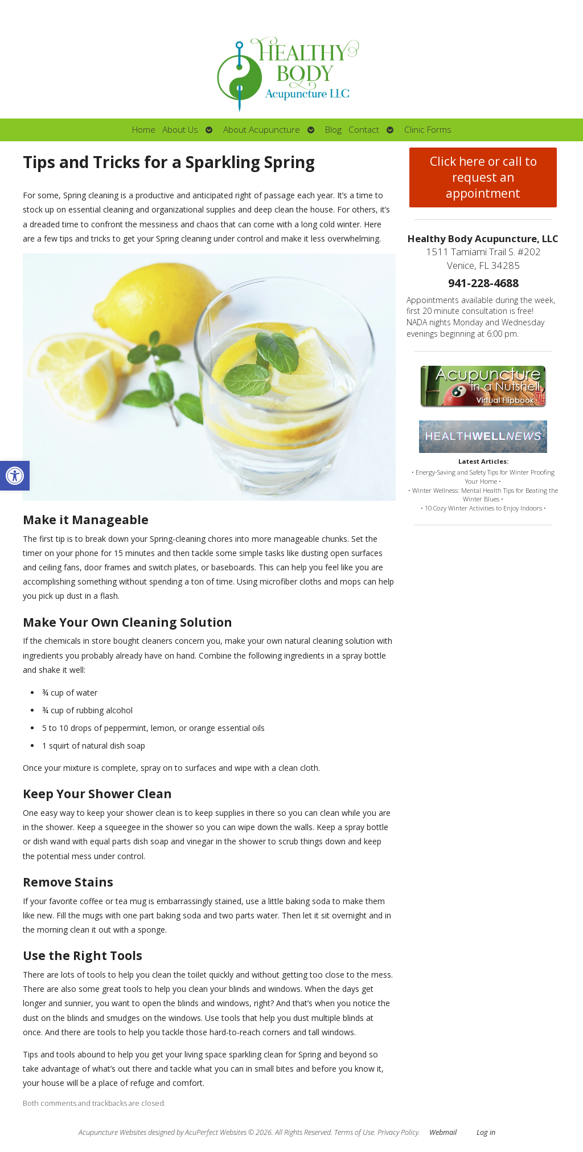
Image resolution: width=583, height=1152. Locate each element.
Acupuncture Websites (112, 1132)
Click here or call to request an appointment (483, 177)
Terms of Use (354, 1132)
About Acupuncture (261, 130)
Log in (486, 1132)
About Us (180, 130)
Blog (333, 130)
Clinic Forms (427, 130)
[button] (15, 476)
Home (143, 130)
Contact (363, 130)
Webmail (443, 1132)
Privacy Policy (397, 1132)
